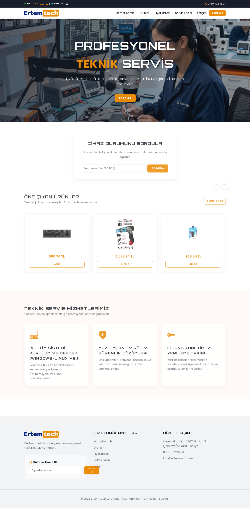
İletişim (202, 13)
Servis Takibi (183, 13)
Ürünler (144, 13)
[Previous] (216, 187)
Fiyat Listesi (162, 13)
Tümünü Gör (215, 203)
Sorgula (217, 12)
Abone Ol (91, 470)
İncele (57, 266)
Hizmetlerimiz (125, 13)
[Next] (225, 187)
